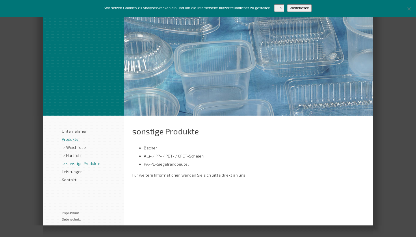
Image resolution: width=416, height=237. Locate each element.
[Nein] (409, 9)
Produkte (70, 139)
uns (242, 175)
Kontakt (69, 179)
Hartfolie (74, 155)
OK (279, 8)
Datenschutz (71, 219)
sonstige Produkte (83, 163)
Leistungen (72, 171)
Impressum (70, 213)
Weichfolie (76, 147)
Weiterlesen (299, 8)
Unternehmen (75, 131)
